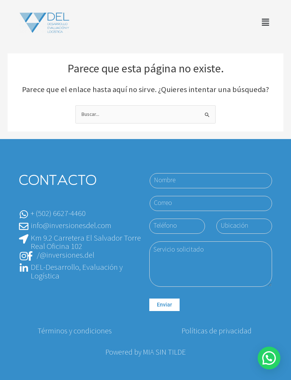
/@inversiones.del (65, 255)
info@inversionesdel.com (71, 225)
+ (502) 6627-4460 (58, 213)
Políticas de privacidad (216, 331)
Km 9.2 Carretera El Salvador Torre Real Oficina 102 (86, 242)
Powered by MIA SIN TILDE (145, 352)
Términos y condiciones (75, 331)
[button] (265, 22)
